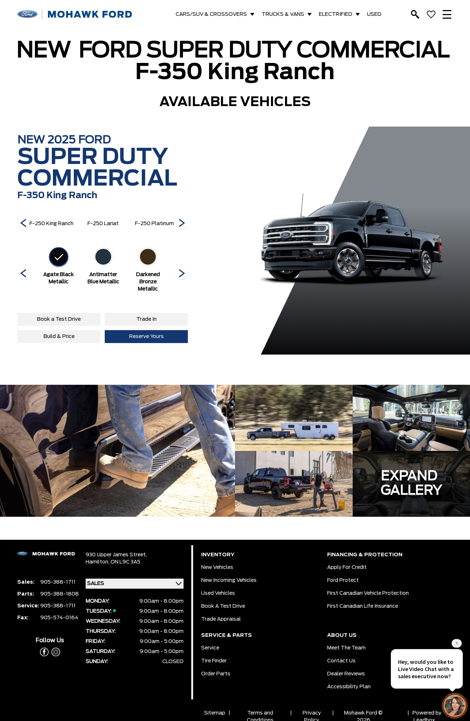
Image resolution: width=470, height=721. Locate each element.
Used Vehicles (218, 593)
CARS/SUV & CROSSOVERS (211, 14)
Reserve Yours (146, 336)
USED (374, 14)
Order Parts (215, 673)
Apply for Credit (347, 567)
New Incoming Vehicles (229, 580)
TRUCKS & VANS (283, 14)
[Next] (23, 223)
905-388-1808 (59, 594)
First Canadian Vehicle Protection (368, 593)
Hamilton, (98, 562)
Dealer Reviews (346, 673)
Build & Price (59, 336)
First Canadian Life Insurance (362, 606)
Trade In (146, 319)
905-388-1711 (58, 582)
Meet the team (346, 648)
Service (210, 648)
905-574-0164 (59, 617)
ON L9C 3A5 (125, 562)
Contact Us (341, 660)
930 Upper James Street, (116, 554)
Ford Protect (343, 580)
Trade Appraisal (221, 619)
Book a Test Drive (59, 319)
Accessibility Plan (349, 686)
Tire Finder (214, 660)
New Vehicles (217, 567)
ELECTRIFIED (335, 14)
